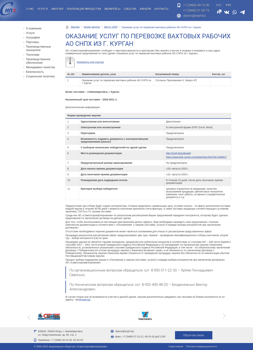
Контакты (161, 8)
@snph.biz (84, 299)
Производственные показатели (38, 48)
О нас (30, 8)
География (33, 37)
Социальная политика (40, 76)
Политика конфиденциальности (201, 346)
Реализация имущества (84, 8)
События (130, 8)
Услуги (43, 8)
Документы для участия (90, 62)
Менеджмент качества (40, 67)
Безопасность (35, 71)
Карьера (145, 8)
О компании (33, 28)
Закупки (57, 8)
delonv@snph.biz (194, 15)
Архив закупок (92, 27)
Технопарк (32, 54)
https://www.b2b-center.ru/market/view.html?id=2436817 (196, 157)
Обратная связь (194, 335)
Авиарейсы (112, 8)
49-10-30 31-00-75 (196, 8)
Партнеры (32, 42)
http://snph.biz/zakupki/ (178, 153)
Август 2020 (110, 27)
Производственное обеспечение (38, 61)
